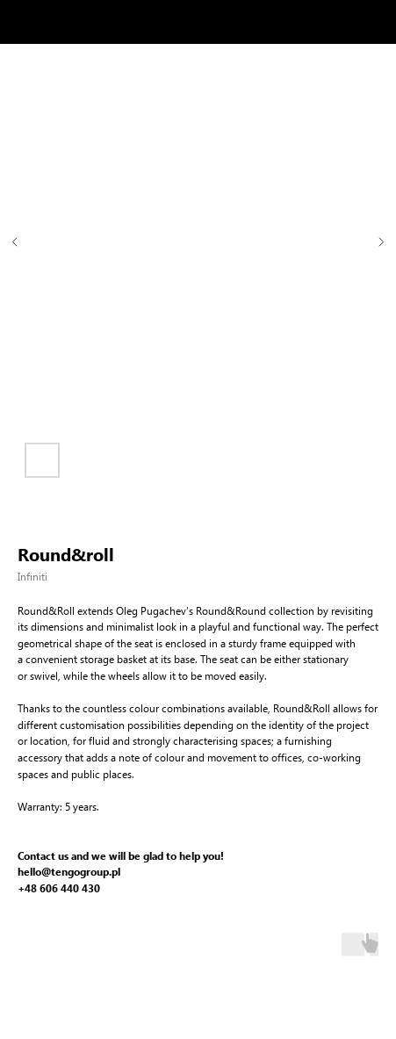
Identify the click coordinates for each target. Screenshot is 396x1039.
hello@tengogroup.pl (69, 871)
